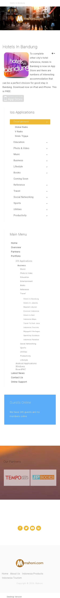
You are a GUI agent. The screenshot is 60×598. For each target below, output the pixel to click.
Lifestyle (24, 360)
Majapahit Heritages (32, 331)
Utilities (23, 352)
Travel (23, 293)
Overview (16, 247)
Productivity (25, 356)
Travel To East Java (32, 323)
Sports (23, 348)
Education (24, 277)
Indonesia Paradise (31, 339)
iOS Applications (24, 261)
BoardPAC (21, 369)
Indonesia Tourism (31, 327)
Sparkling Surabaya (31, 335)
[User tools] (53, 53)
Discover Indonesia (31, 311)
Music (23, 269)
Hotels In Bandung (31, 299)
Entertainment (26, 281)
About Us (15, 573)
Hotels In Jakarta (31, 303)
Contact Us (17, 377)
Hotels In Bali (29, 315)
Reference (24, 289)
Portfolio (16, 256)
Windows (20, 366)
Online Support (19, 381)
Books (22, 285)
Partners (15, 251)
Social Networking (28, 344)
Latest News (18, 373)
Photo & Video (26, 273)
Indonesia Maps (30, 319)
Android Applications (26, 363)
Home (14, 243)
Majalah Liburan (30, 307)
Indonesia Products (32, 573)
